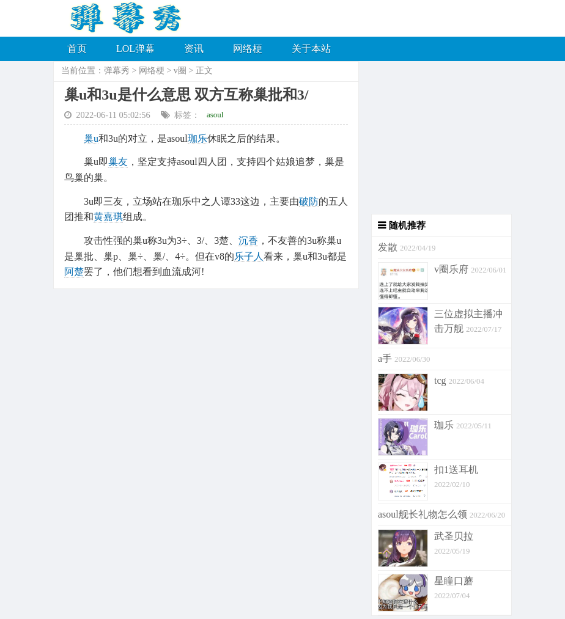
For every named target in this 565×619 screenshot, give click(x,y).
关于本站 (311, 48)
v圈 (180, 70)
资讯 (194, 48)
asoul (215, 114)
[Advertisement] (435, 137)
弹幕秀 (117, 70)
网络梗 (247, 48)
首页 (77, 48)
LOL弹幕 (135, 48)
